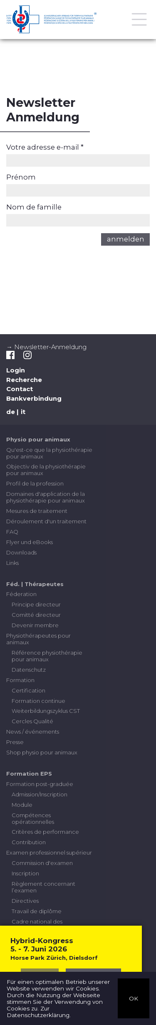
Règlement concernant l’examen (43, 887)
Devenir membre (35, 625)
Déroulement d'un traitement (46, 521)
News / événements (32, 731)
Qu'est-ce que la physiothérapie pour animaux (49, 453)
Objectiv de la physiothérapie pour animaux (46, 469)
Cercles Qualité (32, 721)
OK (133, 998)
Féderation (21, 594)
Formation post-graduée (39, 784)
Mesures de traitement (36, 511)
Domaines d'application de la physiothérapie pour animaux (45, 497)
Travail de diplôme (37, 911)
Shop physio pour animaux (41, 752)
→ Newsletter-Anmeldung (46, 347)
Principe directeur (36, 604)
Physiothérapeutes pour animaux (38, 639)
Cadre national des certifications (37, 924)
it (23, 412)
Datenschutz (29, 669)
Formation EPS (29, 773)
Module (22, 804)
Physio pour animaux (38, 439)
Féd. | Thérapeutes (35, 584)
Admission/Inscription (39, 794)
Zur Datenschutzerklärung (38, 1011)
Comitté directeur (36, 614)
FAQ (12, 531)
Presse (15, 742)
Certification (28, 690)
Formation (20, 680)
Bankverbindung (34, 398)
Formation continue (38, 700)
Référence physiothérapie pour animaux (47, 656)
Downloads (21, 552)
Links (12, 562)
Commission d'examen (42, 863)
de (10, 412)
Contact (19, 389)
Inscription (25, 873)
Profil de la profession (35, 483)
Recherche (24, 380)
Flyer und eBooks (29, 542)
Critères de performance (45, 831)
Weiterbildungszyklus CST (46, 710)
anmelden (125, 239)
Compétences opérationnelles (33, 818)
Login (15, 370)
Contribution (29, 842)
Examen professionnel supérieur (49, 852)
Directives (25, 900)
